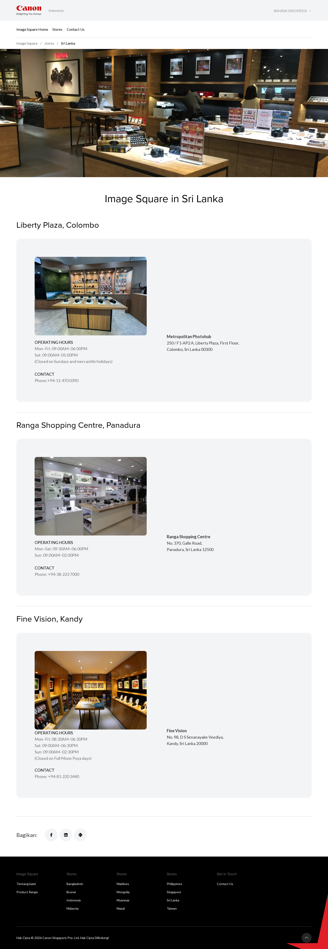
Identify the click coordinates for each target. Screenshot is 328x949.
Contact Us (76, 29)
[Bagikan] (51, 835)
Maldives (123, 884)
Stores (57, 29)
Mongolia (123, 892)
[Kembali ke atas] (307, 938)
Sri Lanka (173, 900)
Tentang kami (26, 884)
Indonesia (74, 900)
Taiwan (172, 908)
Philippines (174, 884)
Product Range (27, 892)
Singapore (174, 892)
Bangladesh (75, 884)
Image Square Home (32, 29)
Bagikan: (27, 835)
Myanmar (123, 900)
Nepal (121, 908)
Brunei (71, 892)
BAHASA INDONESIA (290, 11)
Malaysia (73, 908)
